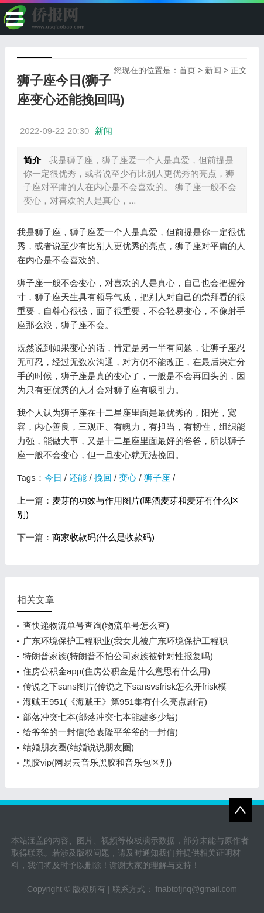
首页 (187, 70)
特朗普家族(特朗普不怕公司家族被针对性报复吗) (118, 656)
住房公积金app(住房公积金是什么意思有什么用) (116, 671)
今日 (53, 478)
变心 (127, 478)
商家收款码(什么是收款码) (103, 537)
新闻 (213, 70)
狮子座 (157, 478)
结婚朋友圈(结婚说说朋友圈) (78, 747)
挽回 (103, 478)
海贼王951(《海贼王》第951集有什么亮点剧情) (115, 702)
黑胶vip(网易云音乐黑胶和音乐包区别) (97, 762)
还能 (78, 478)
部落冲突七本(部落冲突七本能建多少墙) (100, 717)
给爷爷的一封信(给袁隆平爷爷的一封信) (100, 732)
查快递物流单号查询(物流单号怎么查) (96, 626)
